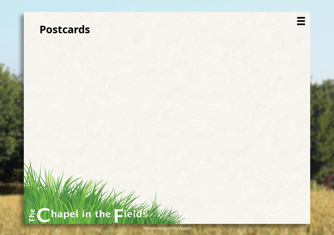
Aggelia (185, 228)
